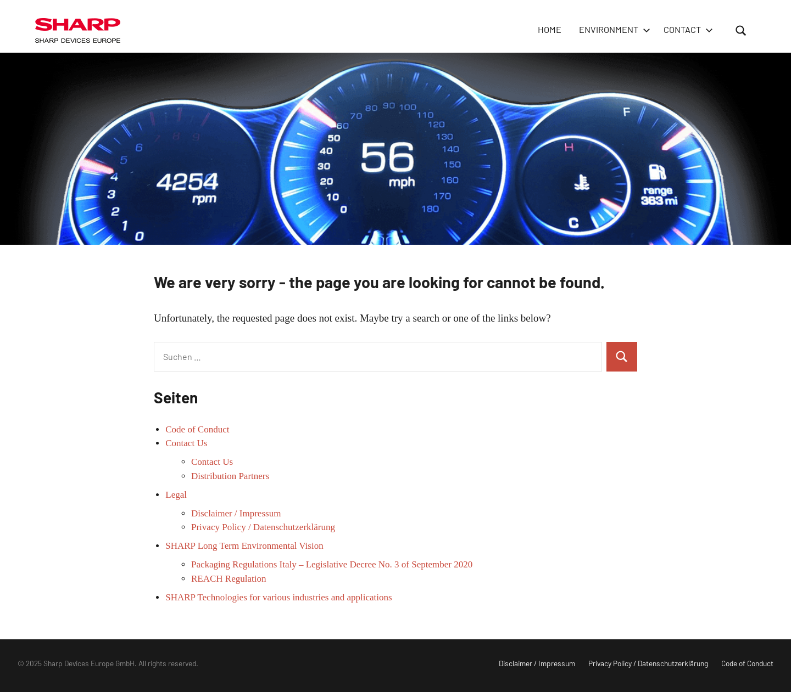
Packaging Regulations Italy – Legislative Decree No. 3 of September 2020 (331, 564)
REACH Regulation (228, 578)
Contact (686, 29)
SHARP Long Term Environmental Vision (244, 546)
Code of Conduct (197, 429)
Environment (612, 29)
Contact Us (186, 443)
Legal (176, 495)
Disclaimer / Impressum (236, 513)
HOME (549, 29)
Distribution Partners (230, 476)
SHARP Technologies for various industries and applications (278, 597)
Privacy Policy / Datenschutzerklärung (263, 527)
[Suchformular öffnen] (741, 30)
